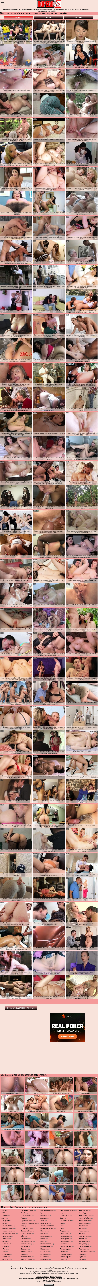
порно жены (64, 1233)
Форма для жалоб (56, 1277)
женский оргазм (26, 1241)
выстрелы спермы (27, 1210)
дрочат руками (26, 1233)
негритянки (63, 1213)
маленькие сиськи (46, 1228)
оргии (62, 1218)
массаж (43, 1233)
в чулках (4, 1257)
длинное (78, 17)
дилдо (23, 1226)
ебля (22, 1236)
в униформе (6, 1254)
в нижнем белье (7, 1244)
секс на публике (85, 1218)
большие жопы (7, 1226)
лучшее (18, 17)
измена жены (25, 1251)
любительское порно (47, 1226)
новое (48, 17)
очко (61, 1223)
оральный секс (65, 1215)
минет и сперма (45, 1244)
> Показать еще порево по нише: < (21, 1008)
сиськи (81, 1228)
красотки (43, 1213)
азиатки (4, 1215)
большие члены (7, 1231)
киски (23, 1254)
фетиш (81, 1254)
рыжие (62, 1259)
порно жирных (65, 1236)
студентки (82, 1244)
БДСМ (4, 1210)
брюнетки (5, 1239)
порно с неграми (66, 1246)
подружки (63, 1231)
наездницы (44, 1259)
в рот (3, 1251)
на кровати (44, 1254)
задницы (24, 1249)
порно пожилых (65, 1241)
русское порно (65, 1257)
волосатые (5, 1259)
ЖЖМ (3, 1213)
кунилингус (44, 1215)
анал (3, 1218)
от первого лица (65, 1221)
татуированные (84, 1246)
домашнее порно (27, 1231)
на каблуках (44, 1251)
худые (81, 1257)
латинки (43, 1218)
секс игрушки (83, 1213)
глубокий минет (26, 1215)
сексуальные (83, 1223)
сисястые (82, 1231)
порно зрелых (64, 1239)
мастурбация (44, 1236)
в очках (4, 1246)
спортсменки (83, 1241)
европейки (24, 1239)
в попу (4, 1249)
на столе (43, 1257)
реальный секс (65, 1254)
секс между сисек (85, 1215)
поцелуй (63, 1251)
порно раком (64, 1244)
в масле (4, 1241)
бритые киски (6, 1236)
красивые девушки (46, 1210)
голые (23, 1218)
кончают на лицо (26, 1259)
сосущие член (84, 1236)
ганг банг (24, 1213)
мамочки (43, 1231)
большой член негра (9, 1233)
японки (81, 1259)
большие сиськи (7, 1228)
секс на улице (84, 1221)
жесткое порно (26, 1244)
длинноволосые (26, 1228)
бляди (4, 1223)
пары (62, 1226)
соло (81, 1233)
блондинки (5, 1221)
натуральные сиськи (67, 1210)
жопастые (24, 1246)
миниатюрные (45, 1246)
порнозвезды (64, 1249)
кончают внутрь (26, 1257)
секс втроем (83, 1210)
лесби (42, 1221)
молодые (43, 1249)
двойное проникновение (29, 1223)
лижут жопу (44, 1223)
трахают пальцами (85, 1251)
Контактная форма (42, 1277)
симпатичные (83, 1226)
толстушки (82, 1249)
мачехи (42, 1239)
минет (42, 1241)
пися (61, 1228)
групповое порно (26, 1221)
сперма (81, 1239)
